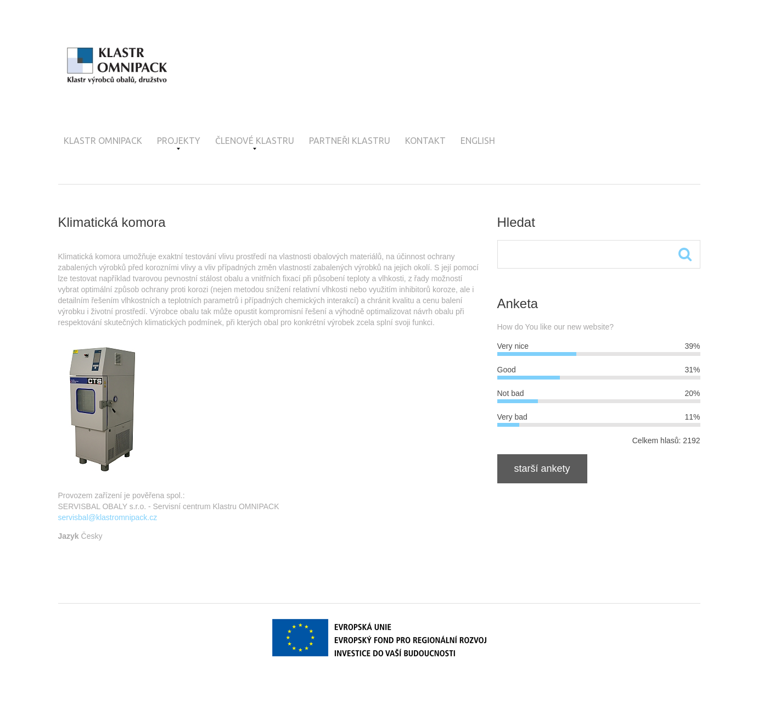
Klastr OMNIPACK (103, 141)
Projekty (178, 143)
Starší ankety (542, 468)
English (478, 141)
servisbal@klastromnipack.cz (108, 517)
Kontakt (425, 141)
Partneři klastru (349, 141)
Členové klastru (254, 143)
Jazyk (68, 536)
